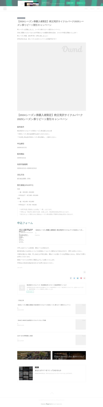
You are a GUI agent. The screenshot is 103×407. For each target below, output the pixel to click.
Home (86, 8)
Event (98, 8)
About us (92, 8)
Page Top (51, 393)
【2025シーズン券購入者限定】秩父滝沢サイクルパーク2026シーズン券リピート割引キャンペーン (44, 305)
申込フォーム (25, 223)
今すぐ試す (70, 3)
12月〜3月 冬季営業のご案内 (25, 335)
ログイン (81, 3)
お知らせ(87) (19, 267)
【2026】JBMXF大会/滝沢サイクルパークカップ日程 (31, 320)
